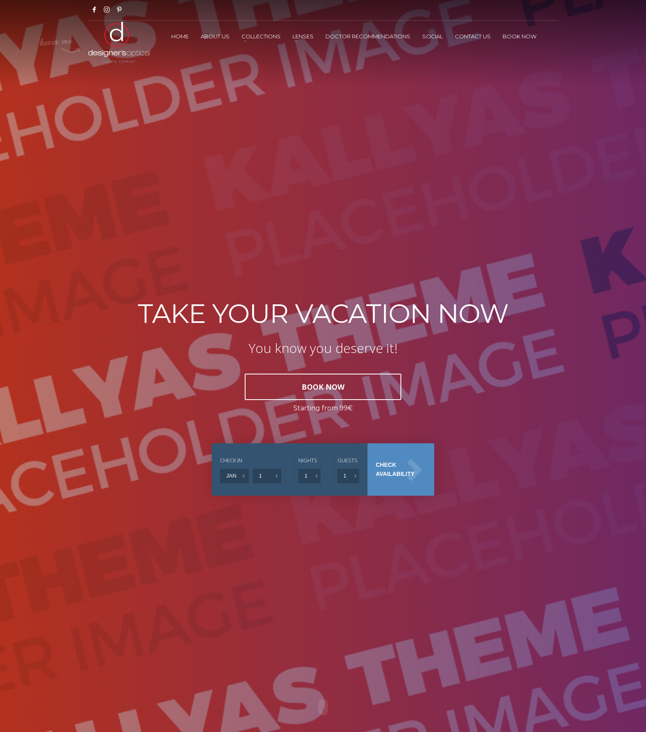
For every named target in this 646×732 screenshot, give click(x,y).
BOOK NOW (323, 387)
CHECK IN (231, 460)
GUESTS (347, 460)
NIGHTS (307, 460)
